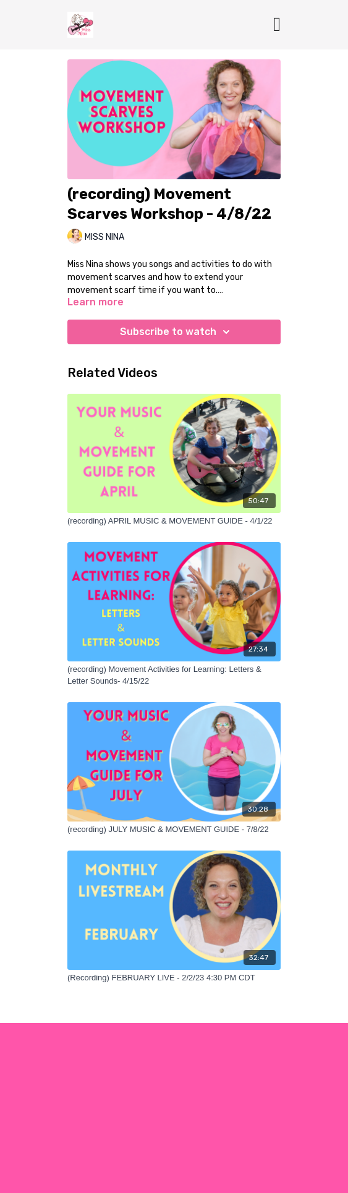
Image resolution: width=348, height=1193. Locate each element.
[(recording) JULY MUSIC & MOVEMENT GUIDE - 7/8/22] (174, 829)
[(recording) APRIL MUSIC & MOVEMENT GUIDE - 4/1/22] (174, 521)
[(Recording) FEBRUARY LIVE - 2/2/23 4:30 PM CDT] (174, 978)
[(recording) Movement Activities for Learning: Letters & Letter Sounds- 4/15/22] (174, 675)
